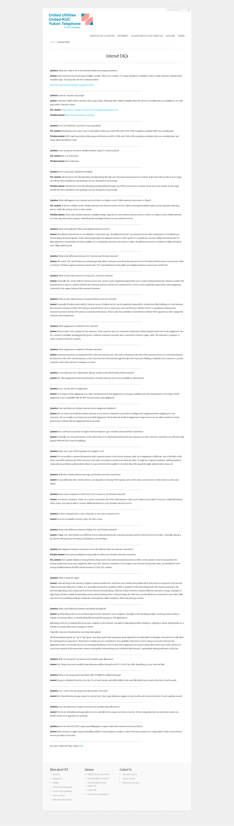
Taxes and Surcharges (62, 787)
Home (53, 42)
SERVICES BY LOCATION (102, 35)
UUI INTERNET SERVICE (98, 779)
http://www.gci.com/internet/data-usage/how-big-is (72, 85)
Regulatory (57, 779)
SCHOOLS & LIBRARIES (98, 794)
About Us (56, 774)
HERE (80, 746)
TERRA (181, 35)
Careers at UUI (128, 779)
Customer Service (129, 774)
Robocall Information (62, 800)
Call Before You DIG (130, 783)
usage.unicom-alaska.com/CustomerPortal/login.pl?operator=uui (90, 110)
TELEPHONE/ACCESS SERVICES (147, 35)
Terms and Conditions (62, 791)
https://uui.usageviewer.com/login (80, 115)
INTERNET (122, 35)
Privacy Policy (59, 795)
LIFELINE (170, 35)
